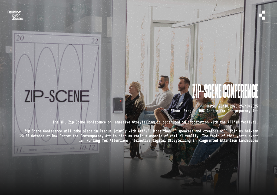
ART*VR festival (241, 122)
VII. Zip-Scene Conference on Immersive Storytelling (107, 122)
